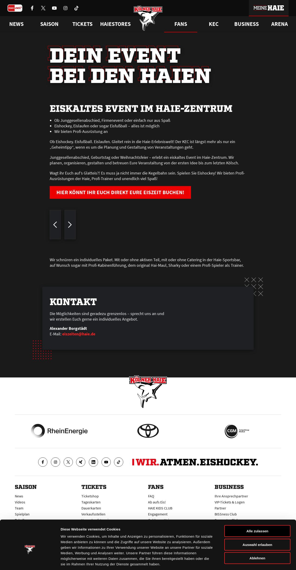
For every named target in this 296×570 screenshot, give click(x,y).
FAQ (151, 495)
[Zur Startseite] (148, 19)
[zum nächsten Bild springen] (70, 226)
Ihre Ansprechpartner (231, 495)
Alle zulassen (257, 509)
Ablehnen (257, 536)
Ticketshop (90, 495)
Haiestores (115, 24)
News (19, 495)
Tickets (82, 24)
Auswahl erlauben (257, 523)
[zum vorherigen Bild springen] (55, 226)
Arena (279, 24)
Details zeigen (246, 561)
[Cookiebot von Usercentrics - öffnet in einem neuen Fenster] (30, 561)
